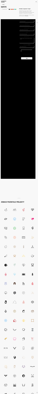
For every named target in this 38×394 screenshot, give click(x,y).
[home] (3, 1)
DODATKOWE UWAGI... (26, 36)
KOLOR (27, 32)
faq (27, 58)
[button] (36, 2)
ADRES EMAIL (26, 19)
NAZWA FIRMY (26, 23)
